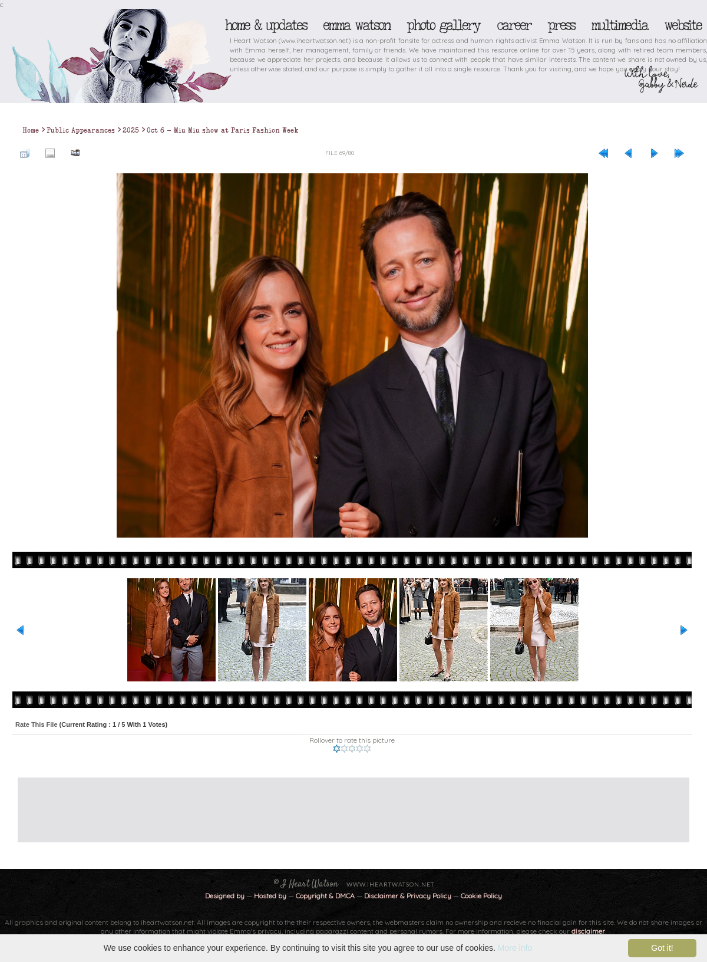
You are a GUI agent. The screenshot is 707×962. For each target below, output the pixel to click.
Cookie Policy (481, 895)
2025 (131, 130)
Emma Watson (356, 25)
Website (682, 25)
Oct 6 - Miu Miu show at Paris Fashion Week (222, 130)
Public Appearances (81, 130)
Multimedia (619, 25)
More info (515, 948)
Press (560, 25)
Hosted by (270, 895)
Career (513, 25)
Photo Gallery (443, 25)
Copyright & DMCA (325, 895)
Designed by (225, 895)
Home (30, 130)
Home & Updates (265, 25)
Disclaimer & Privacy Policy (408, 895)
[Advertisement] (344, 804)
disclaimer (588, 931)
